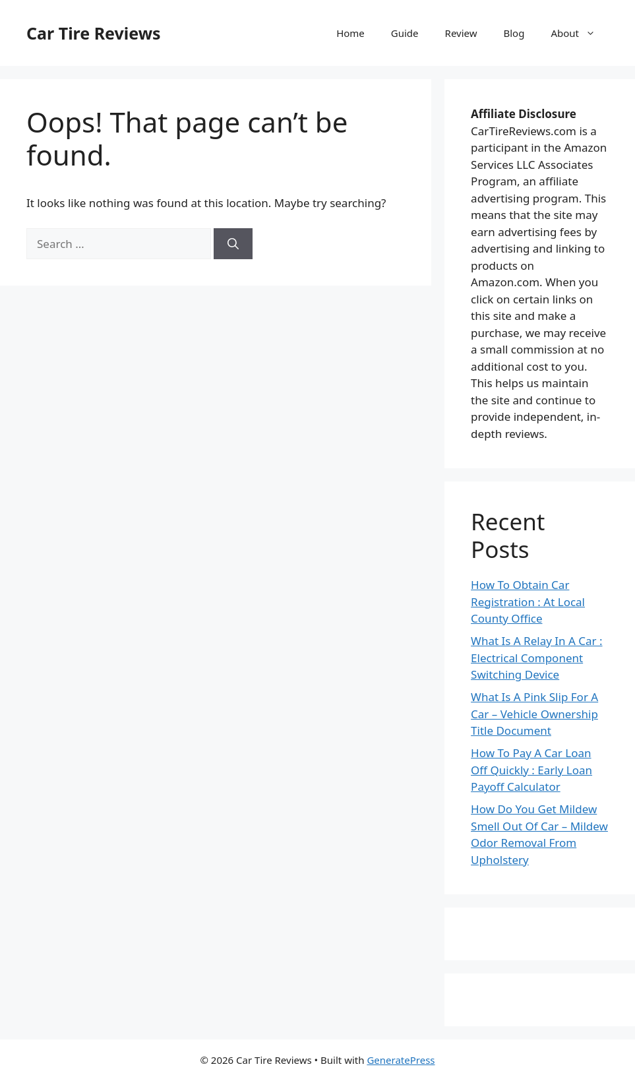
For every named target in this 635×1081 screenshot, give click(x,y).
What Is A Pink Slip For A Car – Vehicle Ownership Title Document (534, 713)
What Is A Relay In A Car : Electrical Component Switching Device (536, 657)
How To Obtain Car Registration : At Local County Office (528, 601)
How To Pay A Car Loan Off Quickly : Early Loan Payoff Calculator (531, 769)
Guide (405, 33)
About (580, 33)
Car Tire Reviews (93, 33)
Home (350, 33)
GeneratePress (401, 1059)
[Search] (233, 244)
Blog (514, 33)
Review (461, 33)
